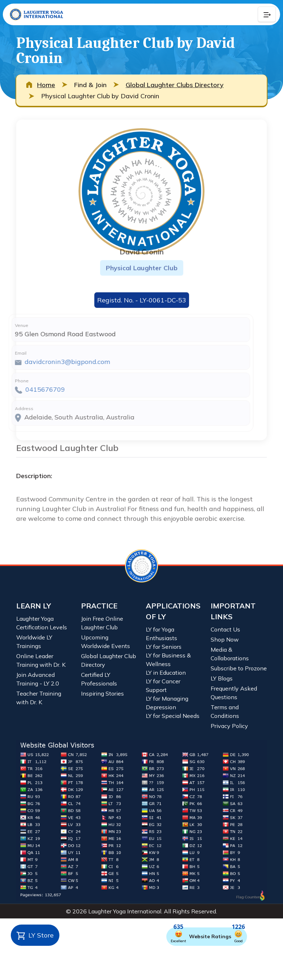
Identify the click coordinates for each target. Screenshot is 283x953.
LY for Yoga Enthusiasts (161, 634)
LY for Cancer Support (163, 685)
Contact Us (225, 629)
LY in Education (166, 672)
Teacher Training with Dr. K (38, 698)
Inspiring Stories (102, 693)
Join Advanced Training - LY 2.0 (37, 679)
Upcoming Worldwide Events (105, 641)
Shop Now (225, 639)
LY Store (35, 935)
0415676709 (31, 389)
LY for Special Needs (172, 715)
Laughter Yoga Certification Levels (41, 623)
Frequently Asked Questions (234, 693)
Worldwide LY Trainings (34, 641)
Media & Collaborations (230, 654)
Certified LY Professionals (99, 679)
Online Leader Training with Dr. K (41, 660)
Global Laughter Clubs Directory (175, 85)
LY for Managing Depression (167, 703)
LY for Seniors (163, 646)
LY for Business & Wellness (168, 659)
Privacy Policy (229, 725)
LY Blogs (222, 678)
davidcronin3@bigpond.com (53, 362)
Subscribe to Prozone (239, 668)
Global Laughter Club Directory (108, 660)
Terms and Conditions (225, 711)
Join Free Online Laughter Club (102, 623)
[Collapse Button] (267, 14)
